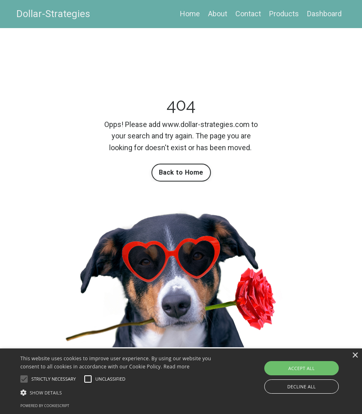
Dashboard (324, 13)
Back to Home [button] (181, 172)
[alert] (181, 381)
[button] (24, 379)
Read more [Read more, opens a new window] (177, 366)
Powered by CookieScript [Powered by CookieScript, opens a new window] (44, 405)
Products (284, 13)
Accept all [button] (301, 368)
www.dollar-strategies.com (206, 124)
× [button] (355, 356)
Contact (248, 13)
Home (190, 13)
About (217, 13)
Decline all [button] (301, 386)
